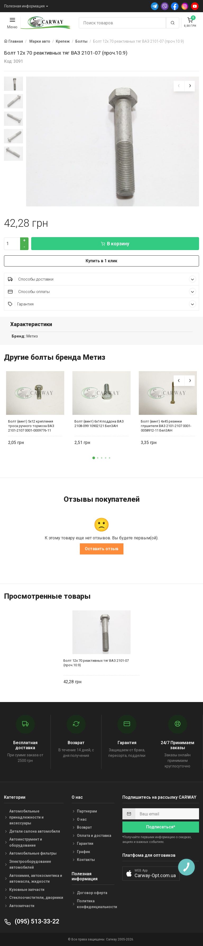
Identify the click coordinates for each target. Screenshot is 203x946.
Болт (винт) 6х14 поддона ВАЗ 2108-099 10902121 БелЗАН (99, 423)
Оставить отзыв (101, 548)
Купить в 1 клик (101, 260)
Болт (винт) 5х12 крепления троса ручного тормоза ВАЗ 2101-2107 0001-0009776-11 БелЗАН (31, 425)
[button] (93, 457)
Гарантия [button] (102, 304)
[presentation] (179, 86)
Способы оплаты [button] (102, 291)
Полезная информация (24, 6)
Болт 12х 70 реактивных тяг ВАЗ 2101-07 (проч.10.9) (96, 663)
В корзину (115, 243)
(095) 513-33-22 (31, 921)
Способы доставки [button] (102, 279)
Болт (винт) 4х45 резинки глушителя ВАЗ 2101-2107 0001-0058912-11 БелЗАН (166, 425)
